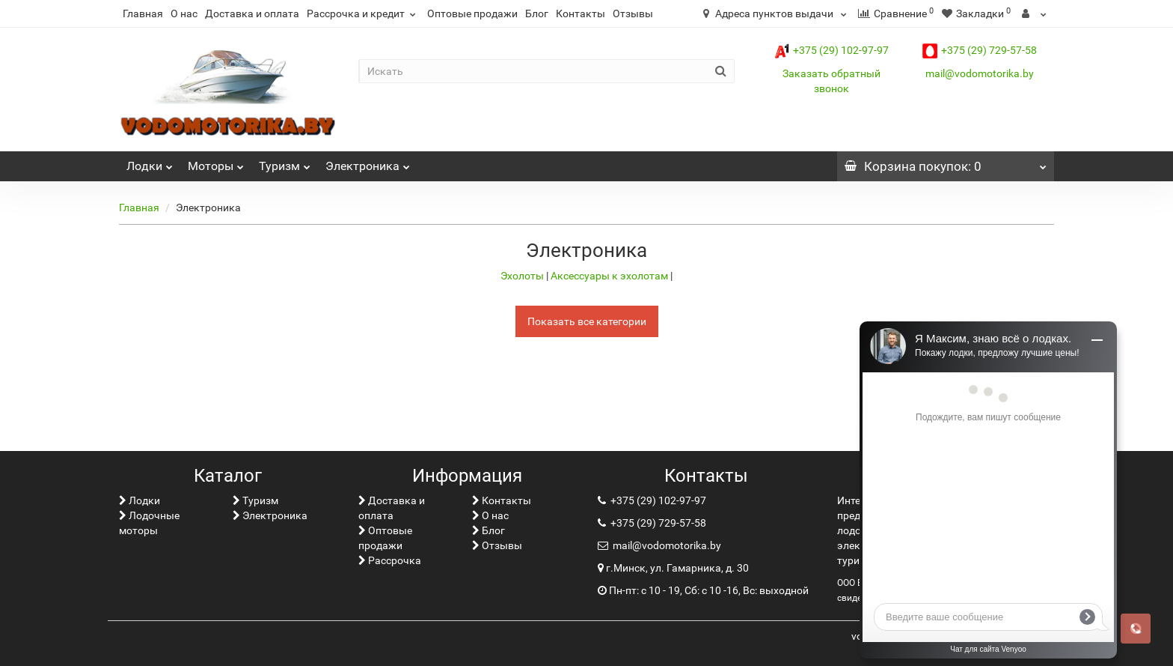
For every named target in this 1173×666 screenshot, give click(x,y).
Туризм (284, 162)
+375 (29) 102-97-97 (831, 50)
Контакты (580, 13)
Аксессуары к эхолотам (610, 276)
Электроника (367, 162)
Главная (143, 13)
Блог (536, 13)
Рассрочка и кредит (363, 13)
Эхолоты (523, 276)
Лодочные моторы (149, 522)
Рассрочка (389, 560)
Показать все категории (586, 321)
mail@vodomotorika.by (979, 73)
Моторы (216, 162)
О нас (184, 13)
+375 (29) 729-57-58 (979, 50)
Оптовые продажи (472, 13)
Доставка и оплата (252, 13)
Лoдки (149, 162)
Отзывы (633, 13)
